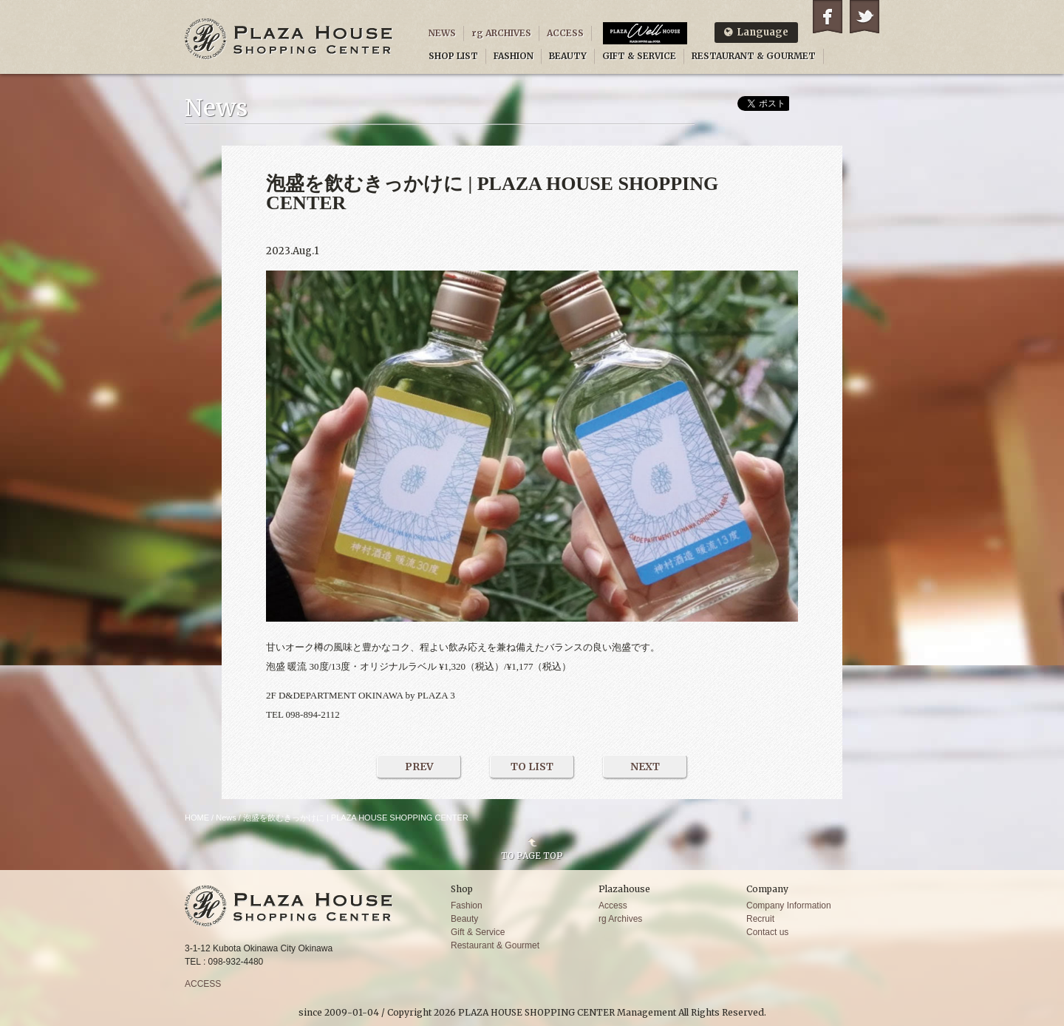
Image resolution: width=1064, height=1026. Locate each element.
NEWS (442, 32)
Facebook (827, 16)
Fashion (466, 905)
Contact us (767, 932)
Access (612, 905)
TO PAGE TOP (532, 855)
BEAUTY (568, 55)
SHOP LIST (453, 55)
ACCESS (565, 32)
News (226, 817)
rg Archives (620, 919)
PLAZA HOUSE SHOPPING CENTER (289, 39)
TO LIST (532, 766)
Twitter (864, 16)
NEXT (645, 766)
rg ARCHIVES (501, 32)
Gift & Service (478, 932)
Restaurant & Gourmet (495, 945)
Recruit (760, 919)
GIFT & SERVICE (639, 55)
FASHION (513, 55)
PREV (419, 766)
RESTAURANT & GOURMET (754, 55)
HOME (197, 817)
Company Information (788, 905)
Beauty (464, 919)
